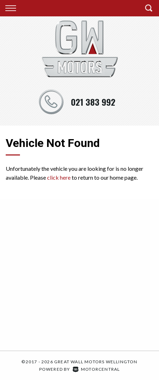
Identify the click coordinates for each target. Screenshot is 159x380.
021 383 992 (93, 101)
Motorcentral (96, 369)
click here (59, 177)
